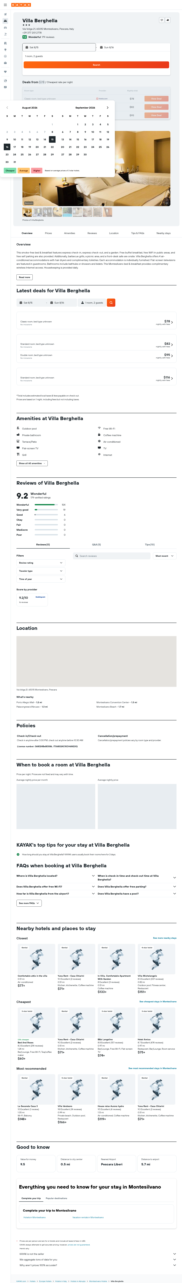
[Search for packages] (5, 34)
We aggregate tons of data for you (98, 1260)
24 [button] (48, 106)
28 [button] (78, 106)
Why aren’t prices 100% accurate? (98, 1265)
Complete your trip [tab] (31, 1198)
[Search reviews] (114, 556)
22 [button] (85, 99)
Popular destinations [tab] (56, 1198)
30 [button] (40, 114)
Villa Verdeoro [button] (65, 1106)
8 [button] (86, 84)
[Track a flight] (5, 56)
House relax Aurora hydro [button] (111, 1106)
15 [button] (86, 91)
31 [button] (48, 114)
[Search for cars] (5, 27)
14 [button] (78, 91)
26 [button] (63, 106)
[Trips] (5, 72)
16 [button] (41, 99)
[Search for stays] (5, 21)
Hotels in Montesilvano (35, 1217)
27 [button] (71, 106)
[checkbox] (32, 600)
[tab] (43, 545)
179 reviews (48, 37)
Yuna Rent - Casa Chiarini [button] (71, 976)
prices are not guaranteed (79, 1245)
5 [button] (63, 84)
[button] (5, 4)
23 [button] (40, 106)
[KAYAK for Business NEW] (5, 63)
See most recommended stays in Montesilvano (152, 1068)
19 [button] (63, 99)
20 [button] (70, 99)
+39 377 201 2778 (32, 32)
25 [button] (55, 106)
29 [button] (85, 106)
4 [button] (55, 84)
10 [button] (48, 91)
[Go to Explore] (5, 50)
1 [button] (85, 76)
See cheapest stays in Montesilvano (158, 1001)
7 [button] (78, 84)
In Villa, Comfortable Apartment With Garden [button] (114, 978)
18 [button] (56, 99)
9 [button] (40, 91)
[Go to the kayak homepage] (21, 5)
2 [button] (40, 84)
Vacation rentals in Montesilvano (88, 1217)
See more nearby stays (165, 938)
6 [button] (71, 84)
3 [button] (48, 84)
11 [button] (56, 91)
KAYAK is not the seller (98, 1254)
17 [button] (48, 99)
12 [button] (63, 91)
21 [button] (78, 99)
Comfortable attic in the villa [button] (32, 976)
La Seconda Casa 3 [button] (28, 1106)
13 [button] (71, 91)
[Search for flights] (5, 14)
